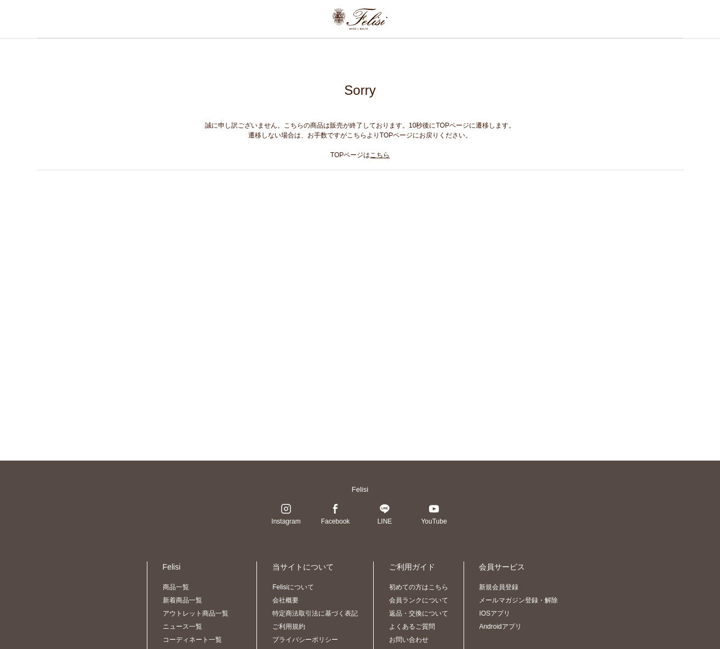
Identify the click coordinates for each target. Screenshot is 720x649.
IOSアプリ (494, 613)
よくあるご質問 (412, 626)
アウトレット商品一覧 (195, 613)
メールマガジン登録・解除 (518, 600)
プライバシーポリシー (305, 640)
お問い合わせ (408, 640)
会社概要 (285, 600)
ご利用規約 (288, 626)
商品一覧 (176, 587)
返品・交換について (418, 613)
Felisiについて (293, 587)
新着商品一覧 (182, 600)
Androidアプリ (500, 626)
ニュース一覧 (182, 626)
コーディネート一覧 (192, 640)
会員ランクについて (418, 600)
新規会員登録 (498, 587)
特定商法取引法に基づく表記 (315, 613)
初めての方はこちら (418, 587)
